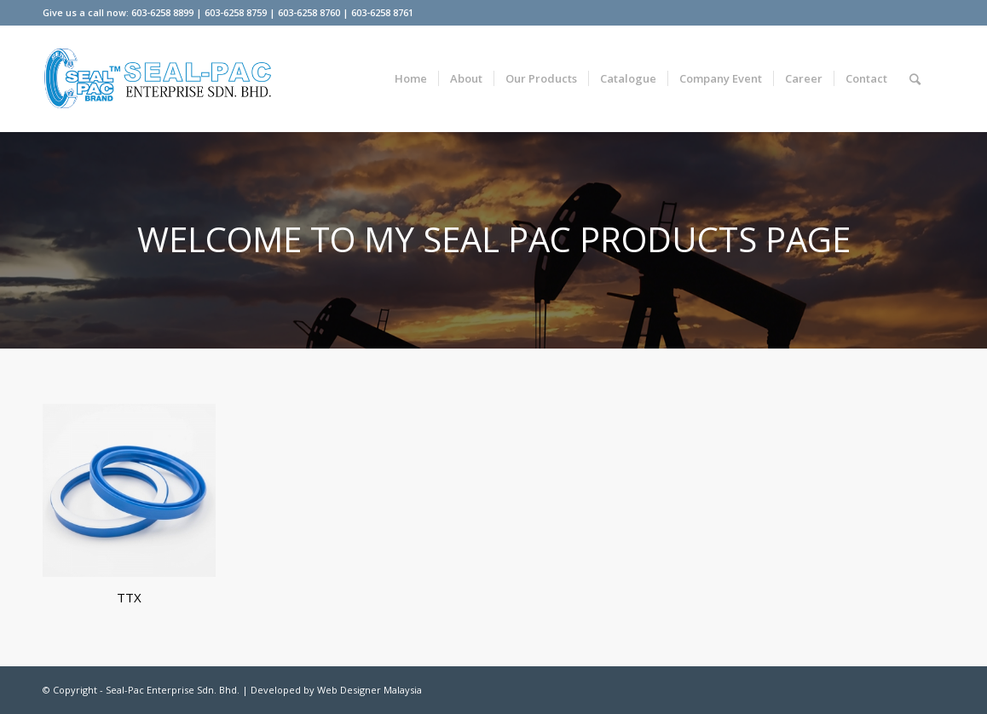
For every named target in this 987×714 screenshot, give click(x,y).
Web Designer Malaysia (369, 689)
